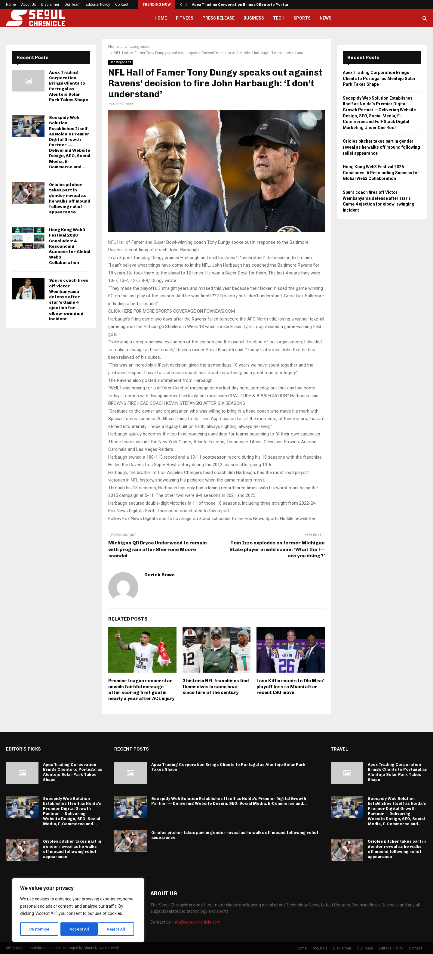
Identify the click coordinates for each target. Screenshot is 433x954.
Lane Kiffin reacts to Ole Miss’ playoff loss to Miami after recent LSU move (290, 686)
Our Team (72, 4)
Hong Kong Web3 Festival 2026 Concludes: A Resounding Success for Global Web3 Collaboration (69, 246)
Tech (278, 18)
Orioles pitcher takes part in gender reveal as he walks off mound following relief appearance (69, 198)
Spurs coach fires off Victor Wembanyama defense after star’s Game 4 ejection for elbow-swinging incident (68, 299)
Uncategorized (120, 62)
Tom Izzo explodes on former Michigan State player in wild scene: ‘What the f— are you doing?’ (277, 549)
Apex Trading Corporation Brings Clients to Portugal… (244, 4)
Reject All (79, 929)
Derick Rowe (123, 104)
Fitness (184, 18)
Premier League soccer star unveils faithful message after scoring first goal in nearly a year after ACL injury (141, 689)
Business (254, 18)
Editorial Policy (98, 4)
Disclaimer (50, 4)
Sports (302, 18)
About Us (28, 4)
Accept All (117, 929)
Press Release (218, 18)
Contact (121, 4)
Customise (39, 929)
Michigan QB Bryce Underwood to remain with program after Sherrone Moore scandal (157, 549)
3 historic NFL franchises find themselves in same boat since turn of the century (216, 686)
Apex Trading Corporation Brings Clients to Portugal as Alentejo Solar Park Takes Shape (68, 86)
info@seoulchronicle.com (197, 922)
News (325, 18)
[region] (78, 910)
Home (11, 4)
